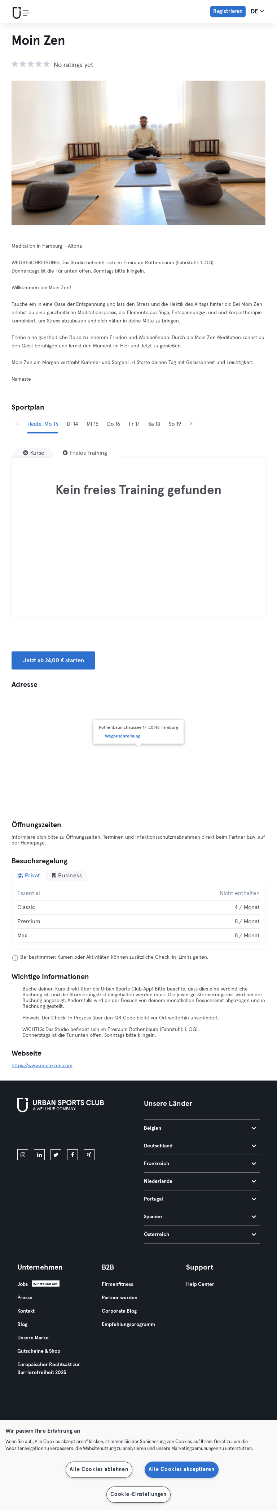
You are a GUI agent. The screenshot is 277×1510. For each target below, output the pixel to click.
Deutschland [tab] (200, 1146)
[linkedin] (39, 1154)
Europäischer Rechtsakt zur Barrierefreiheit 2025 (48, 1368)
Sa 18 (154, 424)
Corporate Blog (119, 1311)
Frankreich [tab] (200, 1163)
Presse (24, 1297)
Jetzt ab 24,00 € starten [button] (53, 660)
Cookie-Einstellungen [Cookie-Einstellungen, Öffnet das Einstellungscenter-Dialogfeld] (138, 1494)
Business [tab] (66, 875)
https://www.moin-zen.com (42, 1065)
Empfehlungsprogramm (128, 1324)
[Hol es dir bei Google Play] (94, 1132)
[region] (138, 1465)
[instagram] (22, 1154)
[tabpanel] (138, 914)
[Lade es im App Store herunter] (41, 1132)
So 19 (175, 424)
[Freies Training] (84, 453)
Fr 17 (134, 424)
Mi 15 (92, 424)
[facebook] (72, 1154)
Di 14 (72, 424)
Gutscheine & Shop (38, 1351)
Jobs (22, 1284)
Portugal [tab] (200, 1199)
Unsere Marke (33, 1337)
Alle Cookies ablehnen (99, 1469)
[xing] (89, 1154)
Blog (22, 1324)
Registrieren (228, 11)
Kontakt (26, 1311)
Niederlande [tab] (200, 1181)
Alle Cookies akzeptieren (181, 1469)
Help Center (200, 1284)
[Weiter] (191, 424)
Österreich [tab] (200, 1234)
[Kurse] (34, 453)
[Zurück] (17, 424)
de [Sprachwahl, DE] (257, 11)
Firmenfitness (117, 1284)
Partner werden (119, 1297)
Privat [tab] (28, 875)
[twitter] (55, 1154)
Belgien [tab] (200, 1128)
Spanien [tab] (200, 1216)
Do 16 (113, 424)
